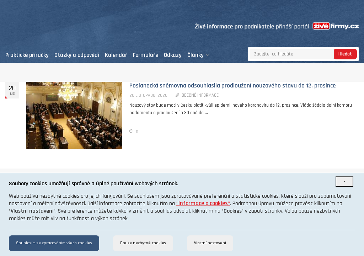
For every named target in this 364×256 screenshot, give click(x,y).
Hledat (345, 54)
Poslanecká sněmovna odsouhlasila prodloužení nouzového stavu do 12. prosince (232, 86)
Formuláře (145, 55)
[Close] (344, 181)
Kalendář (116, 55)
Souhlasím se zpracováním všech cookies (54, 243)
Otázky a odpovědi (76, 55)
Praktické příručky (27, 55)
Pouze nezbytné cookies (143, 243)
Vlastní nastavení (210, 243)
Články (198, 55)
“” (203, 203)
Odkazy (173, 55)
